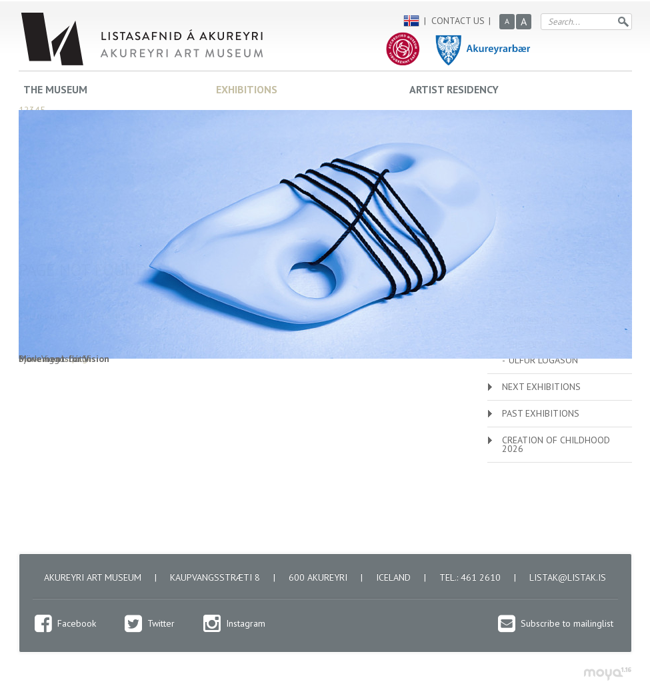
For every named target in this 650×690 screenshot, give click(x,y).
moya (607, 673)
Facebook (76, 623)
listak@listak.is (567, 577)
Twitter (161, 623)
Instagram (245, 623)
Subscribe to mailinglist (567, 623)
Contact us (458, 21)
